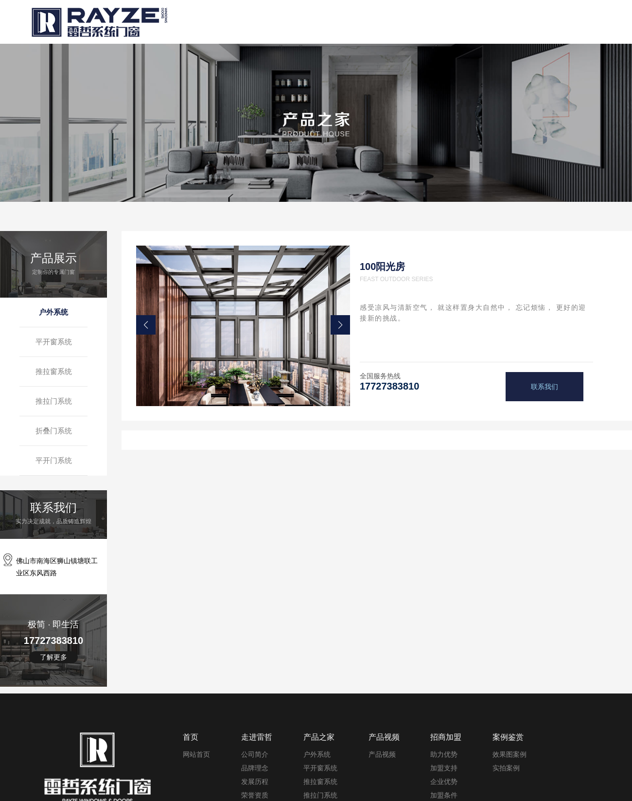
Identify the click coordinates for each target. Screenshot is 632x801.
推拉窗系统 (53, 371)
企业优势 (443, 781)
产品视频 (382, 754)
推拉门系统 (53, 401)
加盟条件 (443, 795)
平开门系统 (53, 460)
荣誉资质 (254, 795)
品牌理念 (254, 768)
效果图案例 (509, 754)
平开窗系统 (53, 342)
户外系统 (53, 312)
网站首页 (196, 754)
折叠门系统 (53, 431)
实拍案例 (506, 768)
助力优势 (443, 754)
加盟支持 (443, 768)
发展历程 (254, 781)
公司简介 (254, 754)
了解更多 (53, 657)
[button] (146, 325)
